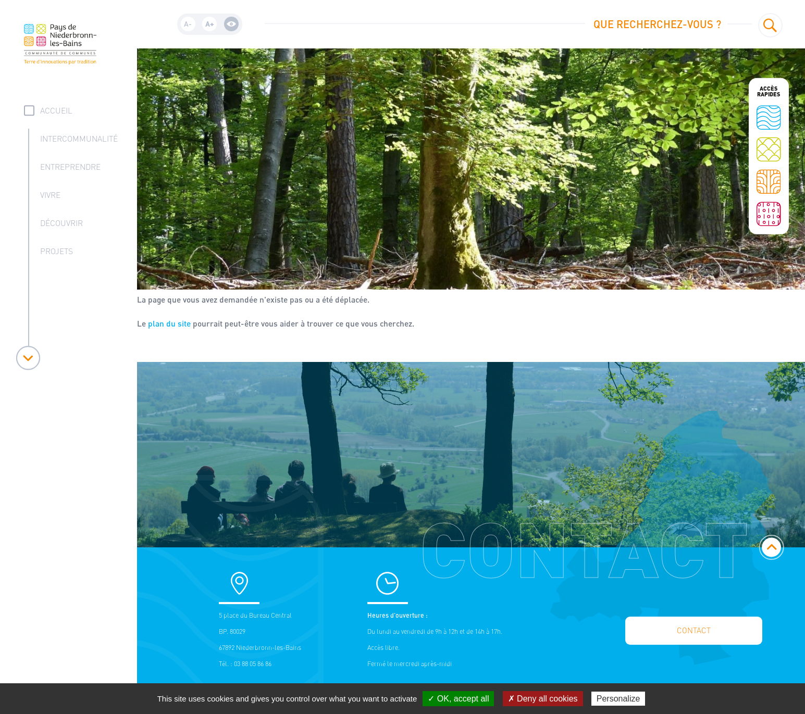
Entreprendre (70, 167)
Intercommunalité (79, 139)
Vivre (50, 195)
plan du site (169, 323)
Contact (694, 630)
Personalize (618, 698)
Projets (56, 251)
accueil (56, 111)
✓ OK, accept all (458, 698)
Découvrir (61, 223)
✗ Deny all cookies (543, 698)
